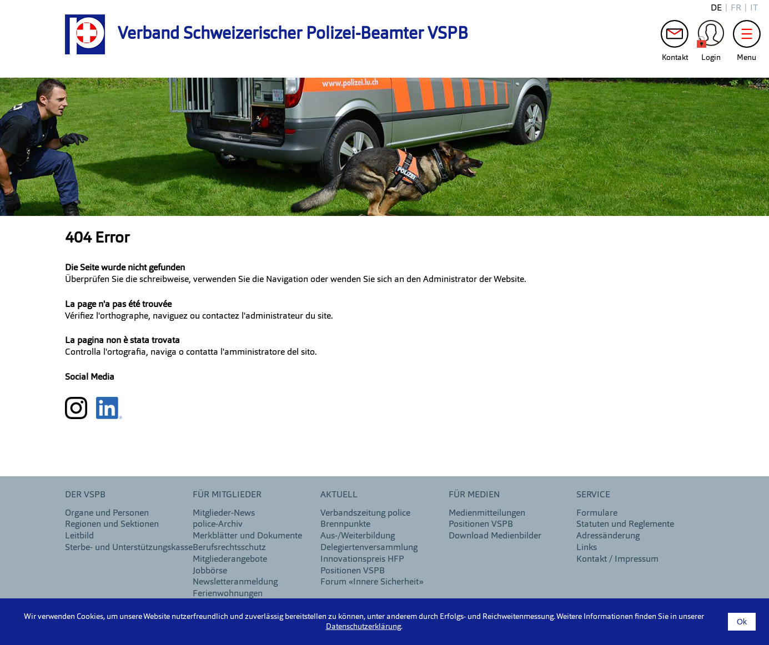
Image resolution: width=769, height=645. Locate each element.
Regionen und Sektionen (112, 524)
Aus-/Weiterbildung (357, 536)
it (754, 8)
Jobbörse (210, 571)
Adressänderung (608, 536)
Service (593, 495)
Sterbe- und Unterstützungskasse (129, 547)
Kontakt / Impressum (617, 559)
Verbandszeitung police (365, 513)
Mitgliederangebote (230, 559)
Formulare (596, 513)
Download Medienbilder (495, 536)
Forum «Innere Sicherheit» (372, 582)
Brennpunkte (345, 524)
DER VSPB (85, 495)
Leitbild (79, 536)
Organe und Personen (107, 513)
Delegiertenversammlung (369, 547)
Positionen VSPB (352, 571)
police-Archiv (218, 524)
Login (711, 36)
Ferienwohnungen (228, 593)
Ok (742, 621)
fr (736, 8)
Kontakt (674, 36)
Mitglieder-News (224, 513)
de (716, 8)
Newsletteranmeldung (235, 582)
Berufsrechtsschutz (229, 547)
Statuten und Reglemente (625, 524)
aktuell (339, 495)
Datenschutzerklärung (363, 627)
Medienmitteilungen (487, 513)
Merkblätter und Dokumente (247, 536)
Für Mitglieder (227, 495)
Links (586, 547)
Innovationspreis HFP (362, 559)
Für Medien (474, 495)
